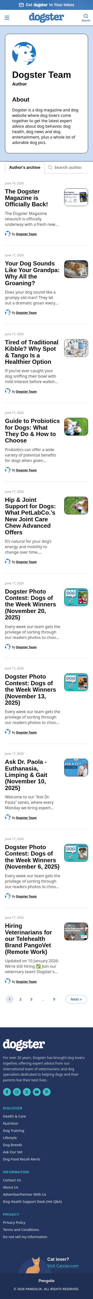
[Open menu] (7, 18)
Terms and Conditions (21, 1229)
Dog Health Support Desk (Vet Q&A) (32, 1201)
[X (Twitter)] (27, 1092)
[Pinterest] (47, 1092)
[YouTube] (37, 1092)
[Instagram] (17, 1092)
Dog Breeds (12, 1144)
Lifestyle (10, 1137)
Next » (76, 999)
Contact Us (12, 1180)
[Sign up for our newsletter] (46, 5)
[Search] (86, 18)
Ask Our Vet (12, 1152)
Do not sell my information (25, 1236)
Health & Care (14, 1116)
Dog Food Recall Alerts (21, 1159)
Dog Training (13, 1130)
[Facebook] (7, 1092)
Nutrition (10, 1123)
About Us (10, 1187)
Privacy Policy (14, 1222)
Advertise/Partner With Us (24, 1194)
